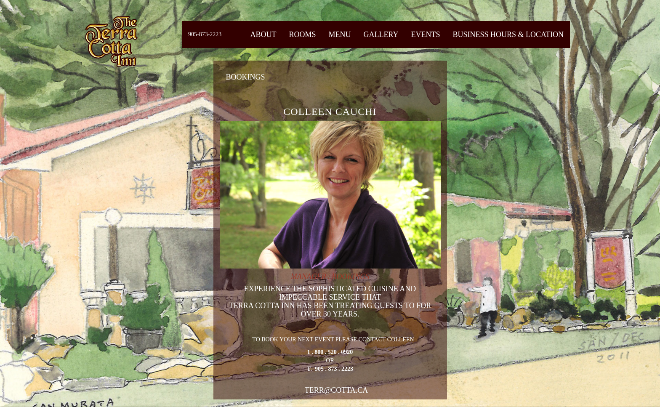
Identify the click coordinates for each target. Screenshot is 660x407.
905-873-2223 (204, 34)
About (263, 34)
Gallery (380, 34)
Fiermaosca (111, 41)
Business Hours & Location (508, 34)
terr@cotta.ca (336, 390)
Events (425, 34)
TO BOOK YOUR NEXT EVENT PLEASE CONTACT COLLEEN (330, 354)
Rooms (302, 34)
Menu (339, 34)
